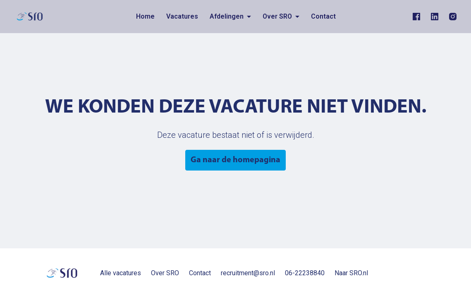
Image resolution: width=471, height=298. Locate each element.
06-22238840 (305, 273)
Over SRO (165, 273)
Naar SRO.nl (351, 273)
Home (145, 16)
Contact (323, 16)
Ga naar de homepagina (235, 160)
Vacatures (182, 16)
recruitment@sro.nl (248, 273)
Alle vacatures (120, 273)
